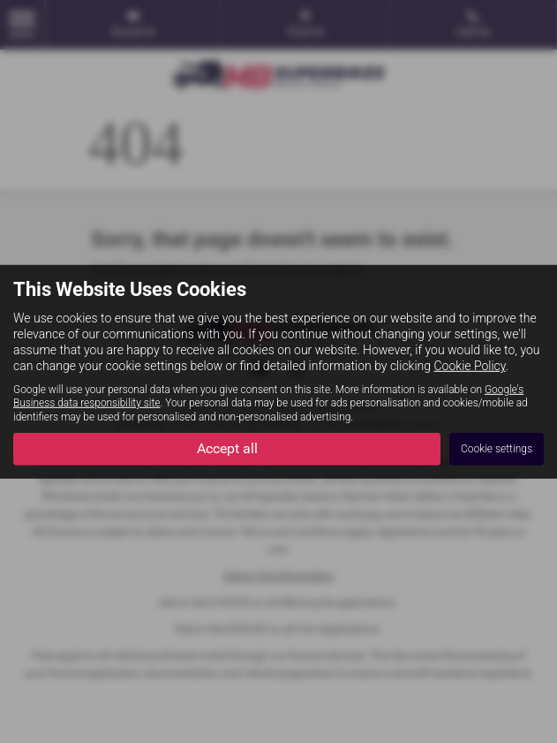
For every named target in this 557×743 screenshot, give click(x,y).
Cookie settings (496, 449)
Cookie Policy (470, 366)
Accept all (227, 448)
